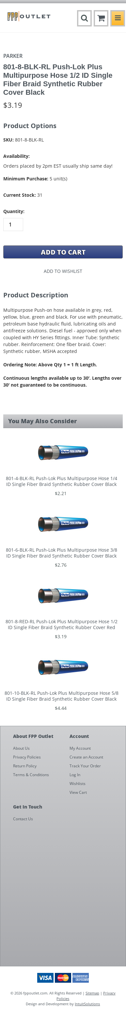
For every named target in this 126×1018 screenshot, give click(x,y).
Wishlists (78, 783)
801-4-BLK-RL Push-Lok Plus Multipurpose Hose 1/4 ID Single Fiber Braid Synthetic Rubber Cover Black (61, 481)
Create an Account (86, 757)
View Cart (78, 792)
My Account (80, 748)
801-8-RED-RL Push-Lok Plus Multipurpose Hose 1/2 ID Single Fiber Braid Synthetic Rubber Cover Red (62, 624)
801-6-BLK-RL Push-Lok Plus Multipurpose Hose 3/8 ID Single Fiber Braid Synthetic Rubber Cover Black (61, 553)
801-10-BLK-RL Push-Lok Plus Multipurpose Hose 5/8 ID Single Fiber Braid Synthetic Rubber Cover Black (61, 696)
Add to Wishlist (63, 271)
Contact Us (23, 819)
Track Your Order (85, 766)
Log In (75, 774)
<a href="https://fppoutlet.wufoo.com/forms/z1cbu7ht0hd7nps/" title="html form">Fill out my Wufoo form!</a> (66, 895)
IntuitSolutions (87, 1003)
